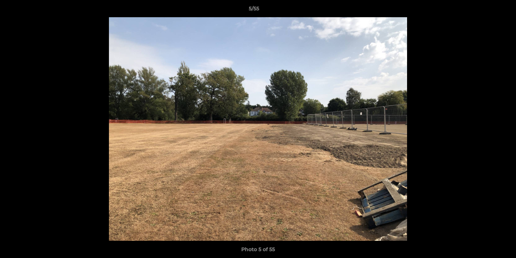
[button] (486, 10)
